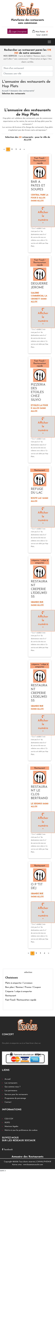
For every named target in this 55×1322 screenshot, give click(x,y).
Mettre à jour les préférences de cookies (21, 1130)
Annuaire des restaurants (21, 91)
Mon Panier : (42, 32)
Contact (8, 1102)
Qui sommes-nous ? (12, 1087)
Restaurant (10, 996)
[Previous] (4, 149)
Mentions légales (11, 1126)
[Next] (24, 149)
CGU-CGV (9, 1119)
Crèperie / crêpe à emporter (18, 991)
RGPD (7, 1123)
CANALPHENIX (44, 1162)
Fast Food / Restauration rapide (20, 1000)
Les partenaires (11, 1091)
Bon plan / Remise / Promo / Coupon (23, 987)
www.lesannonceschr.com (33, 1165)
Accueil (5, 91)
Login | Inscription (17, 31)
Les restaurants (11, 1083)
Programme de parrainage (15, 1098)
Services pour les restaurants (16, 1094)
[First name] (27, 68)
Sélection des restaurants (13, 94)
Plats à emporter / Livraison (18, 983)
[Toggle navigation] (49, 41)
